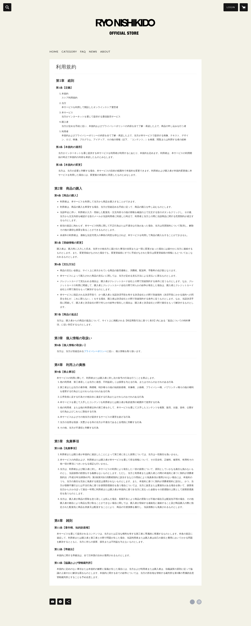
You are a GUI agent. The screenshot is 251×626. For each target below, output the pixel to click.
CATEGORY (69, 51)
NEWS (93, 51)
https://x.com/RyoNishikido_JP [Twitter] (192, 601)
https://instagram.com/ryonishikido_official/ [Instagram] (199, 601)
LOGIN (231, 7)
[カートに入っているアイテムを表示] (244, 7)
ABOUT (105, 51)
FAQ (83, 51)
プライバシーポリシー (95, 351)
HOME (53, 51)
